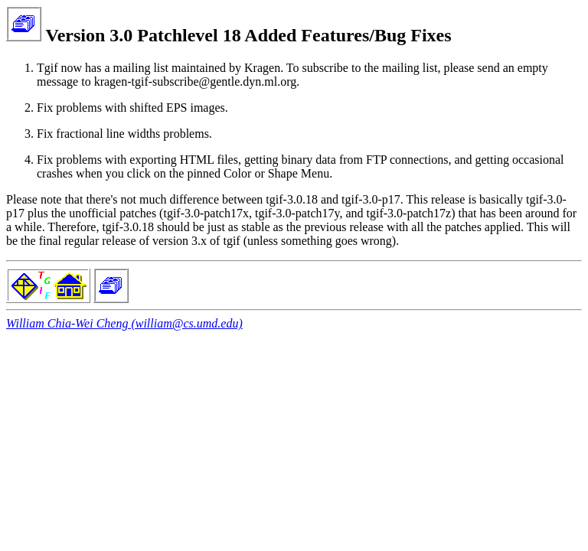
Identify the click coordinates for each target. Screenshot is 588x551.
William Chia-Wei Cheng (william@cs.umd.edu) (124, 323)
